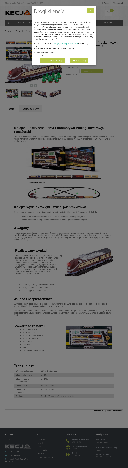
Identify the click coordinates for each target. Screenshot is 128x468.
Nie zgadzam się (52, 60)
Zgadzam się (79, 60)
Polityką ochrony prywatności (66, 43)
